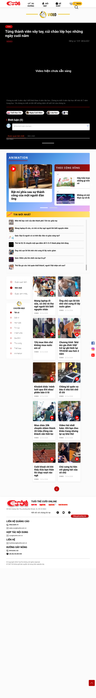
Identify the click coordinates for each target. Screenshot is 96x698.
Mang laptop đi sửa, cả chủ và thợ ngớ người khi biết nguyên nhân (41, 228)
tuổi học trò (16, 113)
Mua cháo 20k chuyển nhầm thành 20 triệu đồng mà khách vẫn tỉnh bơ (44, 429)
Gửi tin (77, 3)
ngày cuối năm (36, 113)
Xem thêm (9, 139)
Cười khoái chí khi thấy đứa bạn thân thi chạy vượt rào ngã (44, 471)
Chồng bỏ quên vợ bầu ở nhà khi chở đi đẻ (68, 389)
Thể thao (17, 348)
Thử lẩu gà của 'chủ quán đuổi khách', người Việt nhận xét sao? (40, 265)
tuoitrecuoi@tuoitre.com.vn (16, 543)
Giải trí (16, 318)
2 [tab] (53, 207)
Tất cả (16, 312)
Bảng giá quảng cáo (79, 516)
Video (9, 26)
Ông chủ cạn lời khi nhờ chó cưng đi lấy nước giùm (35, 251)
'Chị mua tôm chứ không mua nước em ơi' (43, 345)
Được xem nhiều (21, 294)
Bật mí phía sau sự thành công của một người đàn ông (27, 195)
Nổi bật (45, 4)
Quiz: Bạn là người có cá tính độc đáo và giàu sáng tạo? (37, 236)
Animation (18, 353)
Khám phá (18, 333)
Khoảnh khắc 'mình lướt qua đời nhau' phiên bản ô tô (44, 389)
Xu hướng (30, 4)
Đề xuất (58, 4)
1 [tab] (44, 207)
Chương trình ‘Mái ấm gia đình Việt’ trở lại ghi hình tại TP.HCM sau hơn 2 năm (69, 348)
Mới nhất (18, 288)
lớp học (54, 113)
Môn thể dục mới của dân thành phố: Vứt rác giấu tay (36, 221)
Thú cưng (18, 343)
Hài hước (17, 323)
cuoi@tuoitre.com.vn (14, 535)
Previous (6, 185)
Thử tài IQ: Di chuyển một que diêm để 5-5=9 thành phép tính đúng (42, 243)
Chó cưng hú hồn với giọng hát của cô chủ (68, 469)
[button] (70, 4)
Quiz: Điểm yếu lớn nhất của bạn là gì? (30, 258)
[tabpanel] (30, 183)
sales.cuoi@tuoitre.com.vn (16, 528)
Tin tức (17, 328)
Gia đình (17, 338)
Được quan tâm (21, 282)
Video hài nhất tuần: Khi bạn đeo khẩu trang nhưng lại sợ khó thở (68, 429)
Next (91, 185)
